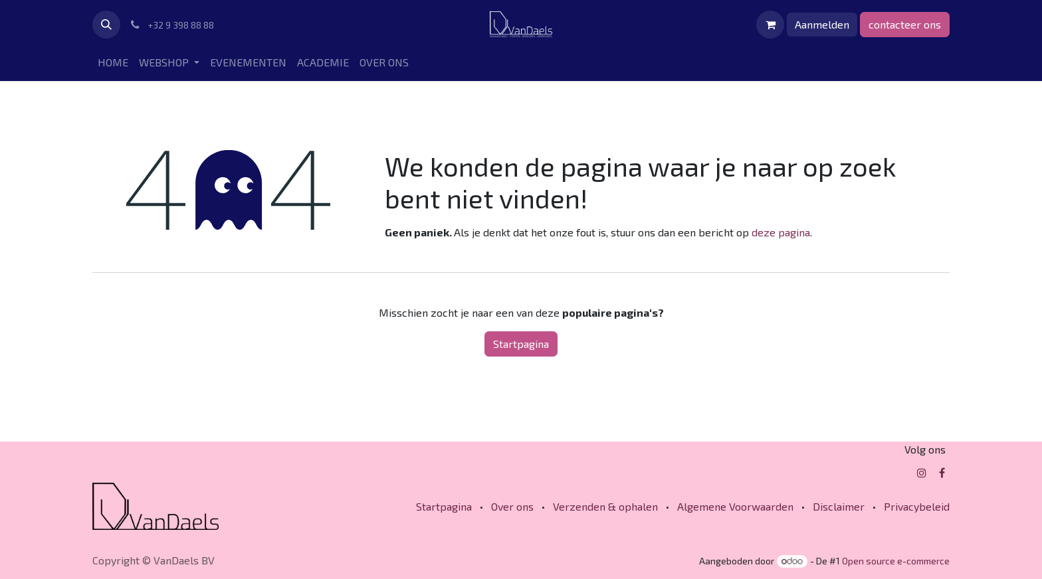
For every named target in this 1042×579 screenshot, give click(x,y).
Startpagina (521, 343)
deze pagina (781, 232)
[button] (106, 25)
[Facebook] (942, 473)
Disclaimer (839, 506)
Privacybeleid (917, 506)
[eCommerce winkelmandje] (770, 25)
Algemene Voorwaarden (735, 506)
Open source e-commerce (896, 560)
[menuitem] (113, 62)
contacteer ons (905, 24)
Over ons (512, 506)
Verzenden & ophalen (605, 506)
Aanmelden (822, 24)
